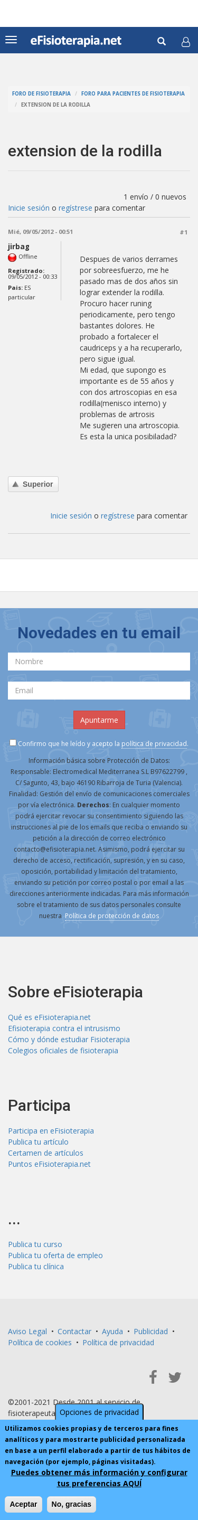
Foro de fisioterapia (41, 93)
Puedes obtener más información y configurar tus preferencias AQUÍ (99, 1477)
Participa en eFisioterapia (51, 1131)
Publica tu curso (35, 1244)
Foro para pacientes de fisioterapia (133, 93)
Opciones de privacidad (99, 1412)
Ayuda (112, 1331)
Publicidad (151, 1331)
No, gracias (71, 1504)
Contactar (74, 1331)
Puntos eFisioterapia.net (49, 1164)
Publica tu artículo (38, 1142)
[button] (186, 41)
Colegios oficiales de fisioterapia (63, 1050)
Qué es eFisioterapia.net (49, 1017)
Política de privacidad (118, 1342)
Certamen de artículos (45, 1153)
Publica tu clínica (36, 1266)
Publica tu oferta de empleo (55, 1255)
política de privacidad (154, 743)
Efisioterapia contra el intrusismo (64, 1028)
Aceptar (23, 1504)
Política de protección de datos (112, 915)
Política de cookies (40, 1342)
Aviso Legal (27, 1331)
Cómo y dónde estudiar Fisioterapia (69, 1039)
